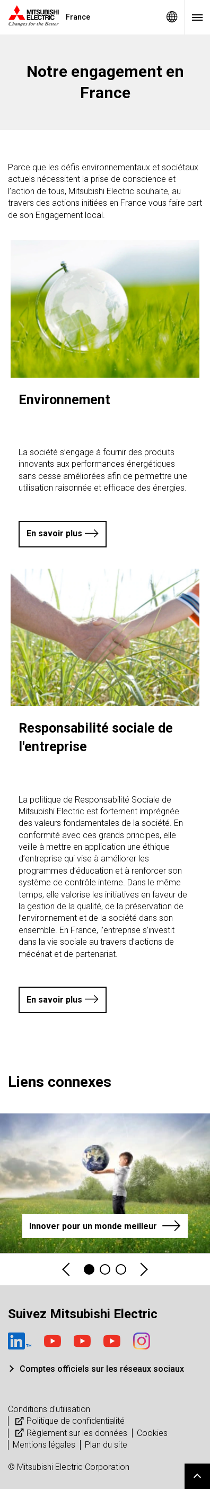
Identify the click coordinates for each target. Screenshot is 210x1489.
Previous (67, 1269)
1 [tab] (89, 1269)
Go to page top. (197, 1476)
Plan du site (106, 1445)
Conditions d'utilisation (49, 1409)
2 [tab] (105, 1269)
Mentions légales (44, 1445)
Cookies (152, 1433)
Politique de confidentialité (69, 1421)
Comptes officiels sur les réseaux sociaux (102, 1369)
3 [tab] (121, 1269)
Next (143, 1269)
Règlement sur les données (70, 1433)
